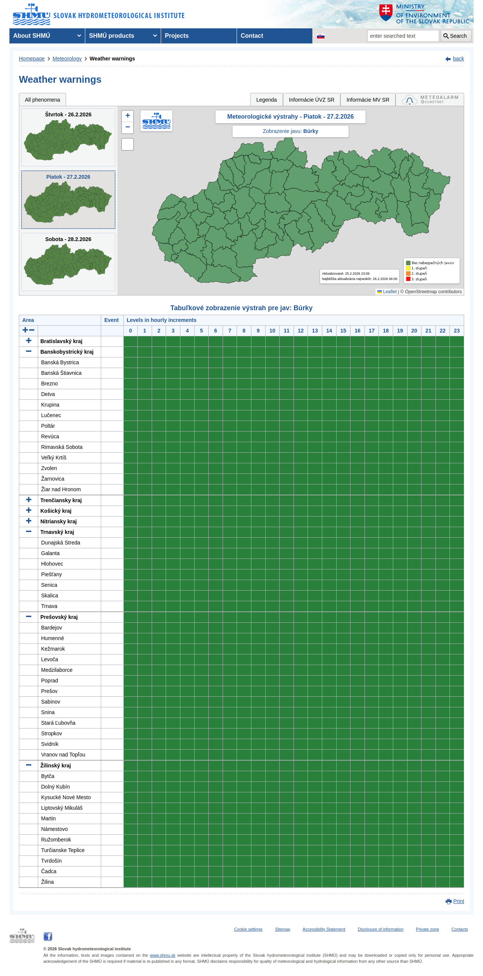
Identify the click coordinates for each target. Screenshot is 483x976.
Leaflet (387, 291)
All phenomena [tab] (42, 100)
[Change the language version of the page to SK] (321, 35)
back (458, 59)
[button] (127, 116)
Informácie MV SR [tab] (367, 100)
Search (458, 36)
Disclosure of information (380, 929)
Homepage (32, 59)
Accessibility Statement (324, 929)
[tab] (429, 99)
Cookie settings (248, 929)
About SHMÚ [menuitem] (31, 35)
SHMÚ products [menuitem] (111, 35)
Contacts (460, 929)
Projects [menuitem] (177, 35)
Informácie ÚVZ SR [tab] (312, 100)
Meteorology (67, 59)
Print (458, 901)
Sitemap (282, 929)
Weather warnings (112, 59)
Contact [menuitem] (252, 35)
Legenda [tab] (266, 100)
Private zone (427, 929)
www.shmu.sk (162, 955)
